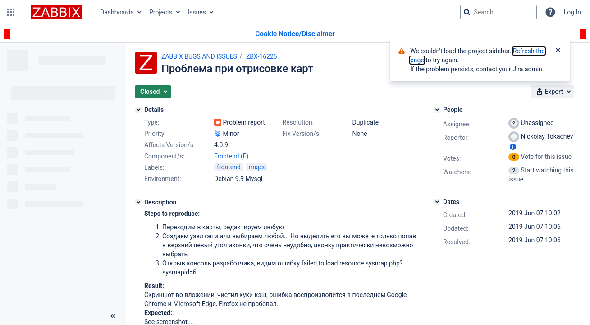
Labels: (154, 167)
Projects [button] (160, 12)
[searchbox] (498, 12)
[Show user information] (513, 146)
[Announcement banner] (295, 34)
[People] (437, 110)
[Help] (550, 12)
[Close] (558, 51)
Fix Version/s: (302, 133)
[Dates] (437, 202)
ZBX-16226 (261, 56)
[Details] (138, 110)
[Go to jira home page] (56, 12)
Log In (572, 12)
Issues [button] (197, 12)
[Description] (138, 202)
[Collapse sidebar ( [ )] (112, 316)
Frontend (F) (231, 156)
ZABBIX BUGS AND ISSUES (199, 56)
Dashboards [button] (117, 12)
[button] (11, 12)
